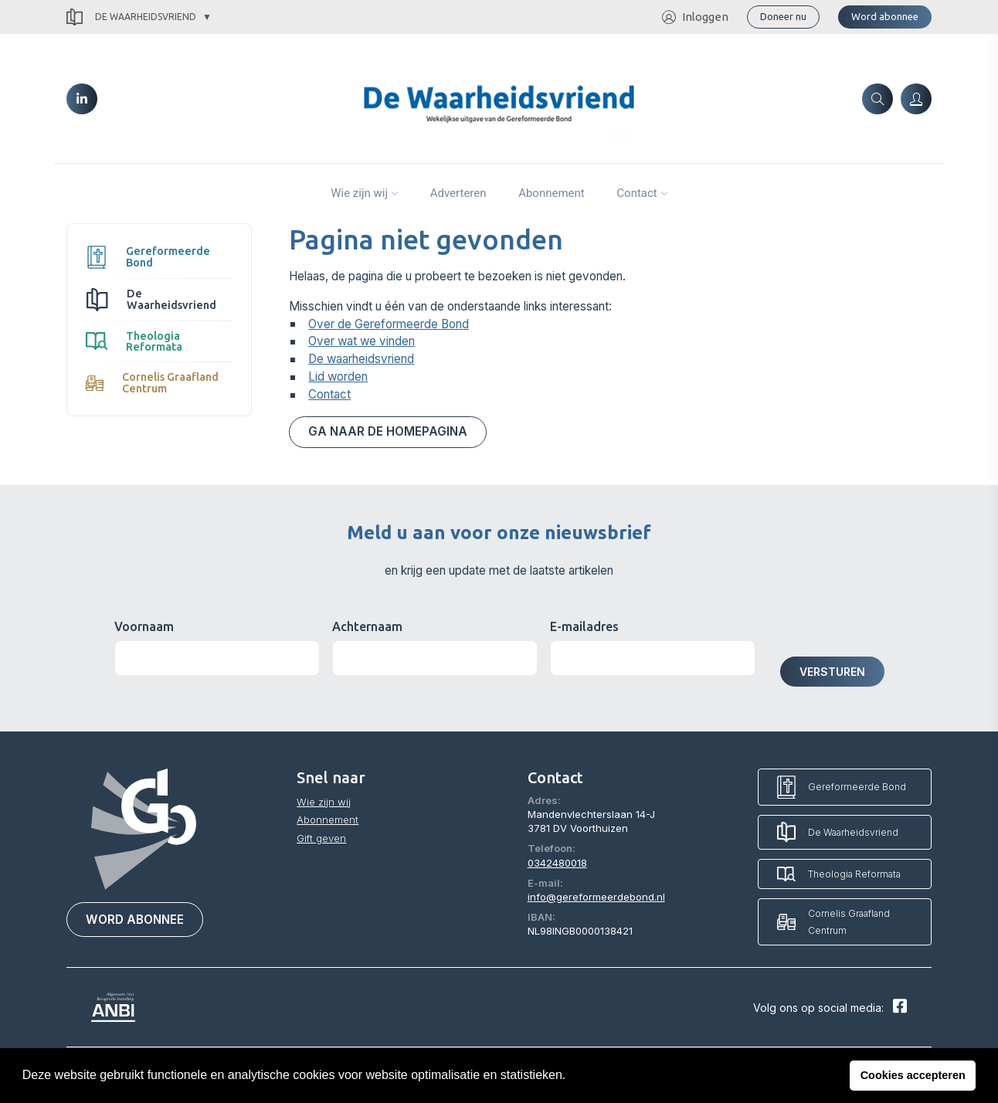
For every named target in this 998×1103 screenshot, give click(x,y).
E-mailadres (584, 626)
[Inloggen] (916, 98)
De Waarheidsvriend (131, 17)
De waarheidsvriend (361, 358)
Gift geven (321, 838)
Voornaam (144, 626)
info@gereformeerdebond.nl (596, 897)
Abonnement (551, 193)
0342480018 (557, 863)
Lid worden (338, 376)
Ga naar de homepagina (387, 431)
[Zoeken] (877, 98)
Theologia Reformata (134, 341)
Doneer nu (783, 16)
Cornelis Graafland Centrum (152, 382)
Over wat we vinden (361, 341)
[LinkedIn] (81, 98)
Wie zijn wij (359, 193)
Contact (636, 193)
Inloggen (695, 17)
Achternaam (367, 626)
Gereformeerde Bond (148, 256)
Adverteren (458, 193)
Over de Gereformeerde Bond (388, 324)
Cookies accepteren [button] (913, 1075)
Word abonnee (884, 16)
